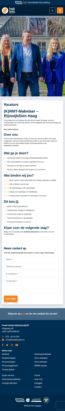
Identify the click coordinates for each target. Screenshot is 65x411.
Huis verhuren (40, 362)
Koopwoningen (9, 358)
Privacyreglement (10, 365)
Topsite (38, 406)
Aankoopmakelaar (42, 354)
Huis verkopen (40, 358)
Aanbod (5, 354)
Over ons (38, 379)
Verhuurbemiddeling (11, 379)
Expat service (8, 375)
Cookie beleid (8, 369)
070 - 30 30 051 (11, 336)
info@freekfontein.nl (13, 340)
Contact (38, 387)
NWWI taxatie (40, 365)
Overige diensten (9, 383)
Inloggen (38, 383)
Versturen (11, 299)
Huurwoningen (8, 362)
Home (37, 375)
